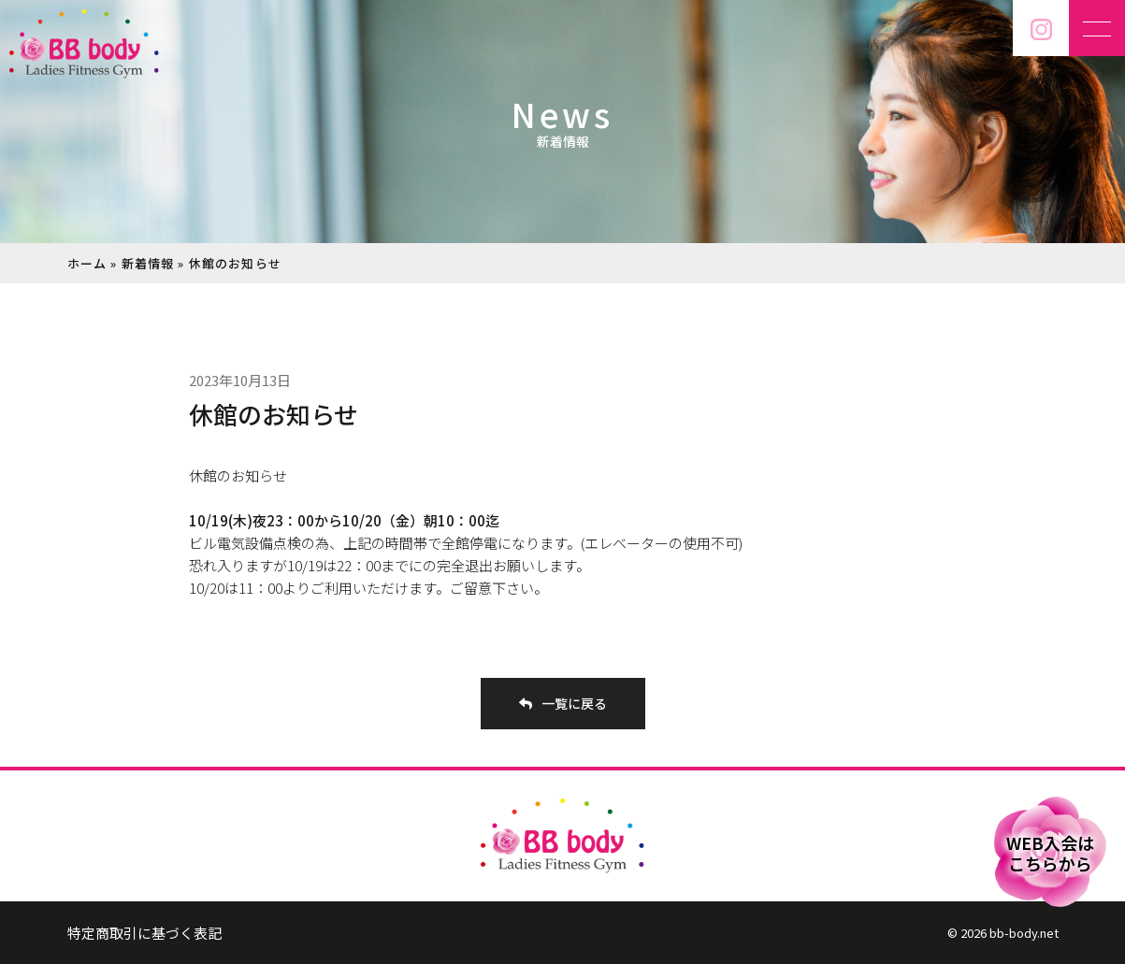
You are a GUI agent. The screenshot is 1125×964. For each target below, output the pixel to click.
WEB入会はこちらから (1050, 852)
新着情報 (148, 263)
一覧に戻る (563, 703)
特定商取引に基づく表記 (144, 932)
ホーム (87, 263)
